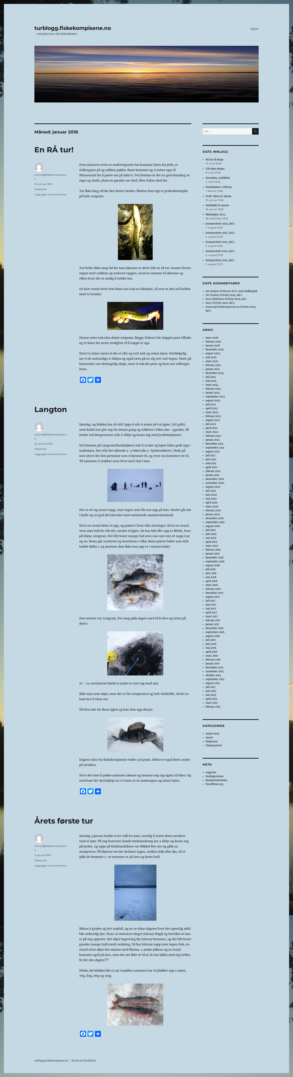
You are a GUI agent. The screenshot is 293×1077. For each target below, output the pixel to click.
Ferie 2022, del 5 (225, 303)
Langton (50, 409)
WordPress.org (214, 784)
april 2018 (211, 581)
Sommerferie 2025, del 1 (220, 260)
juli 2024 (211, 377)
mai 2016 (211, 647)
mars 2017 (212, 616)
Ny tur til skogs (214, 159)
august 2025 (213, 353)
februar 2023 (213, 416)
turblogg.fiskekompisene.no (72, 28)
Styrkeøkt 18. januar (217, 205)
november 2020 (215, 483)
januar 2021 (212, 475)
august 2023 (213, 400)
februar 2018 (213, 589)
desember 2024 (215, 373)
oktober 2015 (213, 675)
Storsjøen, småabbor (218, 177)
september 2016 (215, 632)
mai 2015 (211, 695)
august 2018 (213, 565)
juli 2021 (210, 455)
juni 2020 (211, 494)
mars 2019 (212, 545)
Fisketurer (40, 189)
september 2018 (215, 561)
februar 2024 (213, 388)
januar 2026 (213, 345)
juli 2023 (211, 404)
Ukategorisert (214, 745)
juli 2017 (210, 600)
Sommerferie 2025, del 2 (220, 251)
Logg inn (211, 772)
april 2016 (211, 651)
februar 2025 (213, 365)
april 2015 (211, 698)
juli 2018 (210, 569)
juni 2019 (211, 534)
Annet (209, 737)
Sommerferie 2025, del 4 (220, 232)
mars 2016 (212, 655)
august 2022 (213, 420)
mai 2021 (211, 463)
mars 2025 (212, 361)
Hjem (254, 29)
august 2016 (213, 636)
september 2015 (215, 679)
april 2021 (211, 467)
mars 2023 (212, 412)
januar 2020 (213, 514)
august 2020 (213, 486)
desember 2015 (214, 667)
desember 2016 (215, 628)
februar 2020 (213, 510)
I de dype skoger (215, 168)
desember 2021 (214, 443)
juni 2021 (211, 459)
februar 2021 (213, 471)
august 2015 (213, 683)
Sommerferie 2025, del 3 (220, 242)
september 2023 (215, 396)
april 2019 (211, 541)
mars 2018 (212, 585)
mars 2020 (212, 506)
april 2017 (211, 612)
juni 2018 (211, 573)
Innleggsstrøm (214, 776)
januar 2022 (213, 439)
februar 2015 (213, 706)
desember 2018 (214, 557)
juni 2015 (211, 691)
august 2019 (213, 526)
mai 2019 (211, 538)
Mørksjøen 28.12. (216, 214)
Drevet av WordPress (84, 1060)
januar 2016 (213, 663)
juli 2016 (211, 640)
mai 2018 (211, 577)
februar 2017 (213, 620)
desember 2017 (214, 592)
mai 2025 (211, 357)
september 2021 (215, 447)
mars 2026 (212, 337)
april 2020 (212, 502)
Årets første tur (63, 820)
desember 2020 (215, 479)
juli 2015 (210, 687)
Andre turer (212, 733)
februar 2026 (213, 341)
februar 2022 (213, 435)
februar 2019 (213, 549)
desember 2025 (215, 349)
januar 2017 (212, 624)
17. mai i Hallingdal (246, 291)
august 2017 (213, 596)
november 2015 (215, 671)
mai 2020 (211, 498)
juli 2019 (211, 530)
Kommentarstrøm (216, 780)
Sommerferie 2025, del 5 (220, 223)
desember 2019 (215, 518)
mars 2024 (212, 384)
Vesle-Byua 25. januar (219, 196)
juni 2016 (211, 644)
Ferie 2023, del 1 (237, 299)
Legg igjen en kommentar (50, 194)
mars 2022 (212, 432)
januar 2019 (213, 553)
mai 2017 (211, 608)
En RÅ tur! (54, 149)
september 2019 (215, 522)
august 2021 (213, 451)
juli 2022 (211, 424)
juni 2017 (211, 604)
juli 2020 (211, 490)
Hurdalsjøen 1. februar (219, 187)
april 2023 (211, 408)
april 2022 (212, 428)
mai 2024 (211, 380)
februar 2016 (213, 659)
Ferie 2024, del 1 (232, 295)
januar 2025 (213, 369)
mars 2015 (212, 702)
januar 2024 (213, 392)
